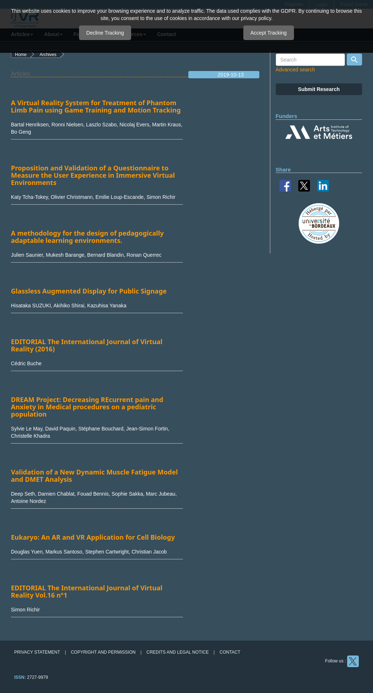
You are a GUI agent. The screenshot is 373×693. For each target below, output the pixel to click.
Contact (230, 652)
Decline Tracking (105, 33)
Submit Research (318, 89)
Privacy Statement (37, 652)
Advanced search (295, 69)
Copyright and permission (103, 652)
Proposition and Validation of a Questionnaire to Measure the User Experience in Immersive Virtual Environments (93, 175)
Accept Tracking (269, 33)
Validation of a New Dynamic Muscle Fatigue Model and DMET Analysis (94, 476)
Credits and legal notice (177, 652)
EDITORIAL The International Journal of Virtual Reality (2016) (86, 345)
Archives (48, 54)
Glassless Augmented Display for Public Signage (89, 291)
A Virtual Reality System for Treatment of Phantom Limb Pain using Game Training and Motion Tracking (96, 106)
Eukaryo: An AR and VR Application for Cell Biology (93, 537)
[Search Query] (310, 60)
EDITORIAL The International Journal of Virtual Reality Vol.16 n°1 (86, 591)
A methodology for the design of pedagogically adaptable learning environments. (87, 237)
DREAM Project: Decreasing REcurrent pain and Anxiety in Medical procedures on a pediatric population (87, 406)
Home (21, 54)
